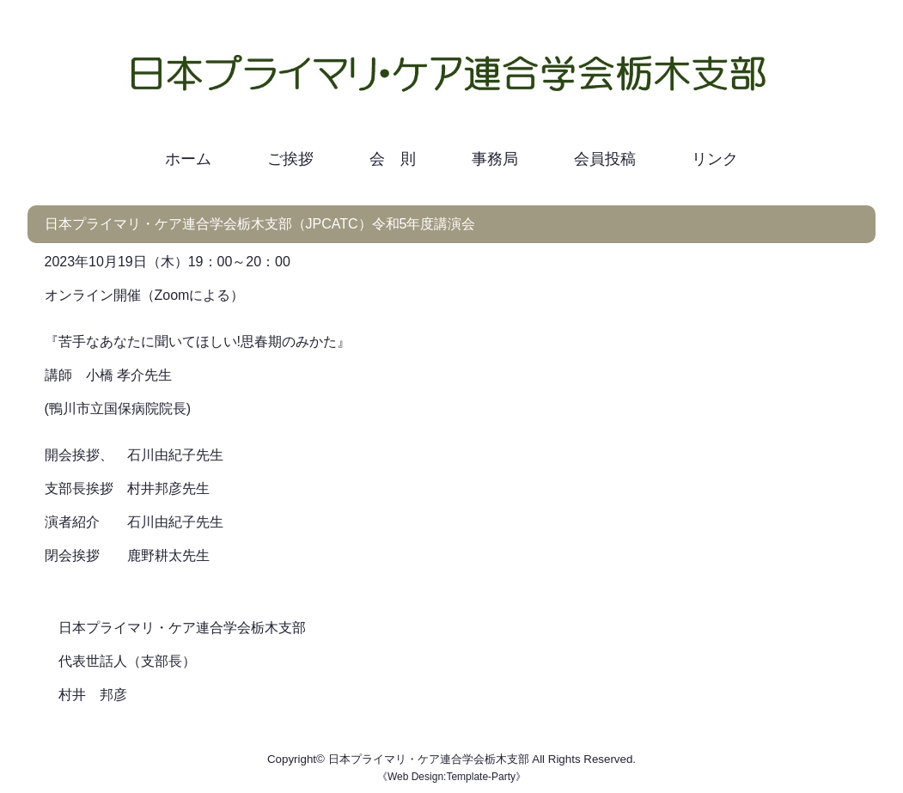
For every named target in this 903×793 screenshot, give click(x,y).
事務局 (495, 159)
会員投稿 (605, 159)
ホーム (188, 159)
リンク (715, 159)
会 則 (392, 159)
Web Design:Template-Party (451, 777)
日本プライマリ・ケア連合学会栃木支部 (428, 759)
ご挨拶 (290, 159)
